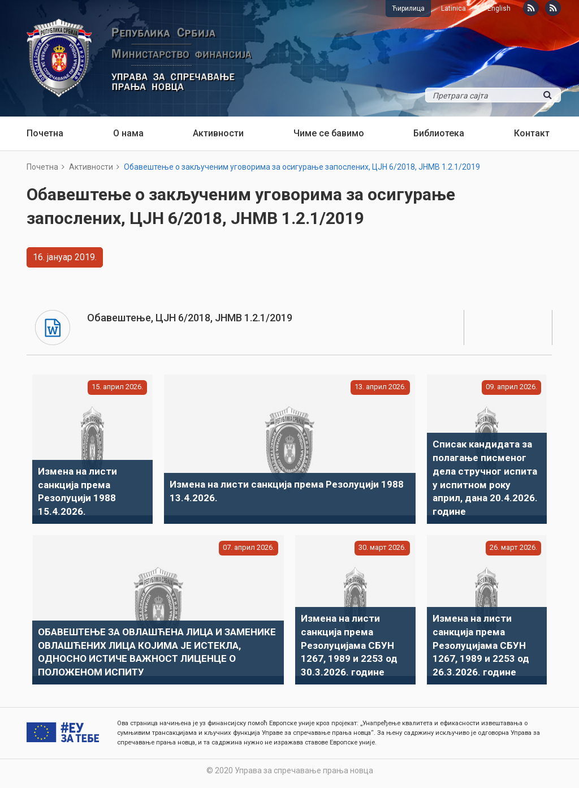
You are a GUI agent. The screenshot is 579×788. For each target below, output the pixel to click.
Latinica (453, 8)
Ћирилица (408, 8)
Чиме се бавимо (328, 133)
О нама (128, 133)
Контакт (532, 133)
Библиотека (438, 133)
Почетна (45, 133)
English (499, 8)
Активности (218, 133)
